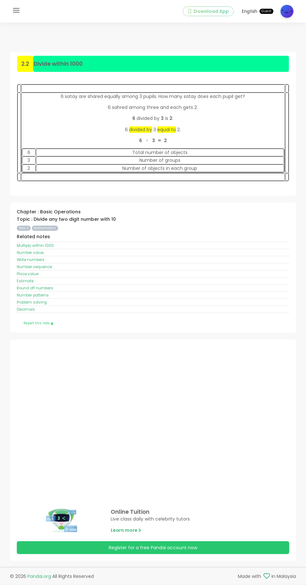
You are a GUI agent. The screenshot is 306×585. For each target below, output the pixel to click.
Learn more (126, 531)
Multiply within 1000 (35, 246)
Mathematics (45, 229)
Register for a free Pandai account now (153, 548)
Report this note (38, 324)
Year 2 (24, 229)
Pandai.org (39, 577)
